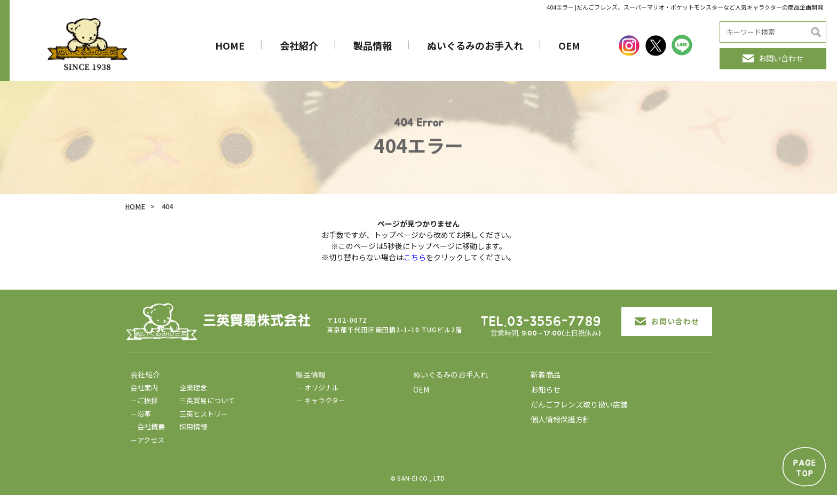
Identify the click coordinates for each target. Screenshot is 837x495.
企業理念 (193, 387)
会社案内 (144, 387)
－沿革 (140, 414)
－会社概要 (147, 426)
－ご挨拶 (144, 400)
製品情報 (372, 45)
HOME (229, 45)
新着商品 (545, 374)
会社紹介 (299, 45)
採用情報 (193, 426)
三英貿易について (207, 400)
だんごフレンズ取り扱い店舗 (579, 404)
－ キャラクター (320, 400)
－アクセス (147, 440)
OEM (569, 45)
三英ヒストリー (203, 414)
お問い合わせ (773, 58)
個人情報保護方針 (560, 419)
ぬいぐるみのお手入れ (475, 45)
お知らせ (545, 389)
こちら (415, 257)
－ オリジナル (317, 387)
